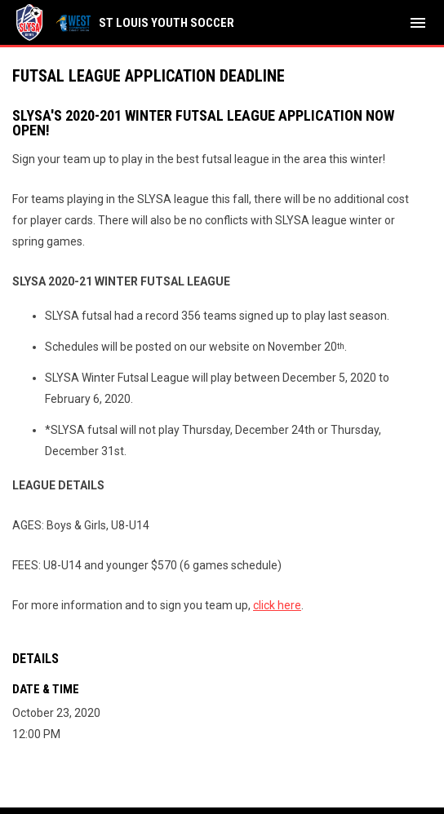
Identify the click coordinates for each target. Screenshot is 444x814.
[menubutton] (418, 23)
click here (277, 605)
